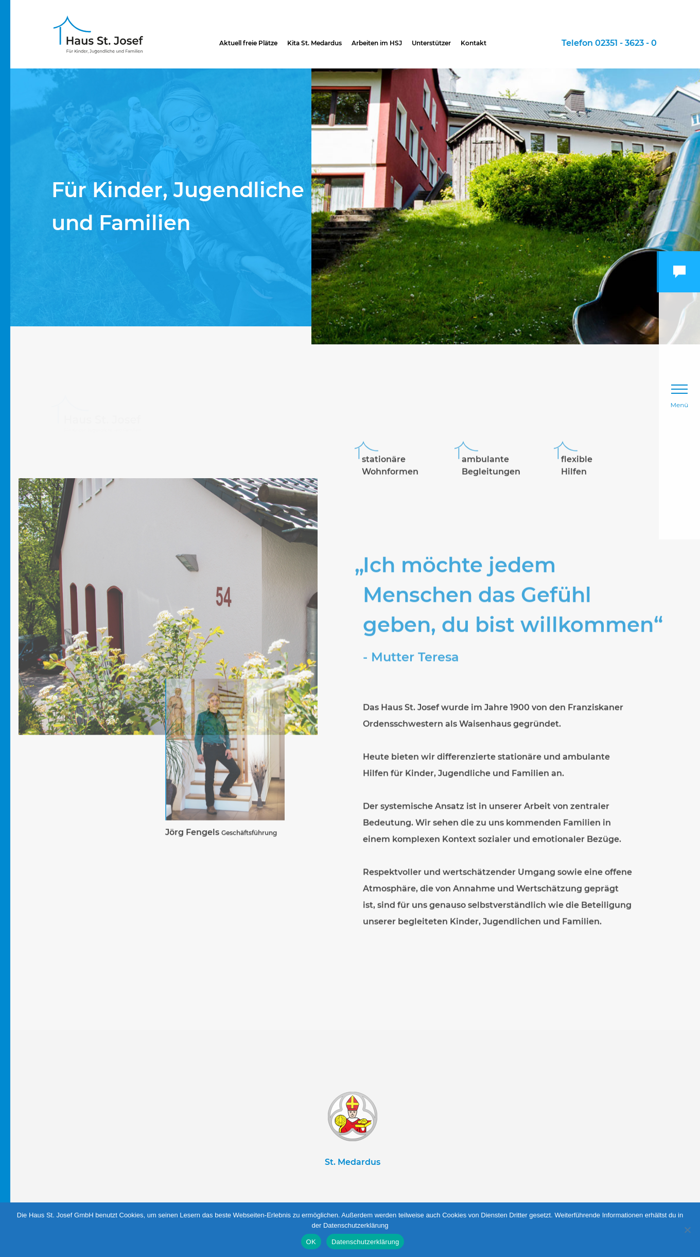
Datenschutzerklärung (365, 1242)
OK (311, 1242)
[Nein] (687, 1230)
